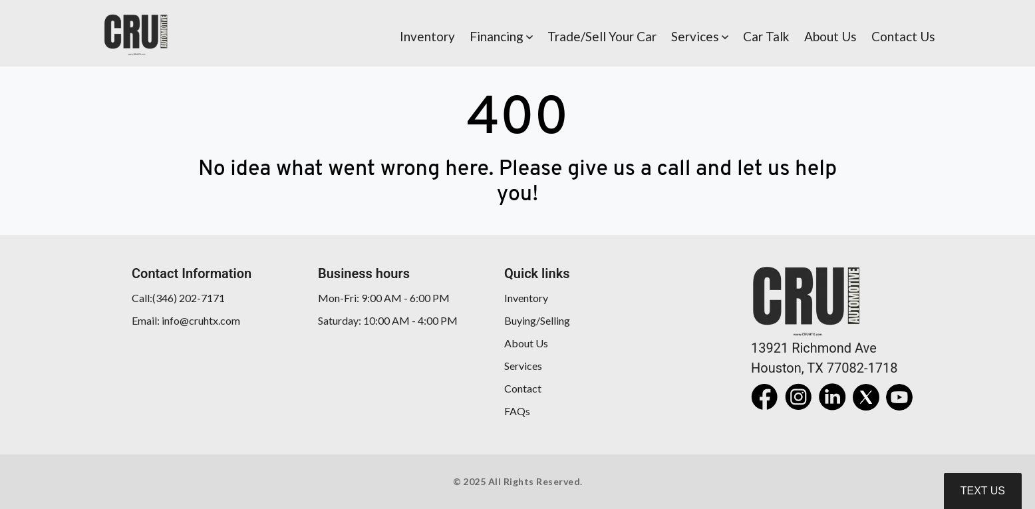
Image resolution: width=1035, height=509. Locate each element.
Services (523, 365)
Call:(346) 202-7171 (178, 297)
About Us (526, 343)
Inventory (526, 297)
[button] (501, 33)
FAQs (517, 411)
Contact (522, 388)
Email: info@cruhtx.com (186, 320)
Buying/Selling (537, 320)
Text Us (983, 490)
